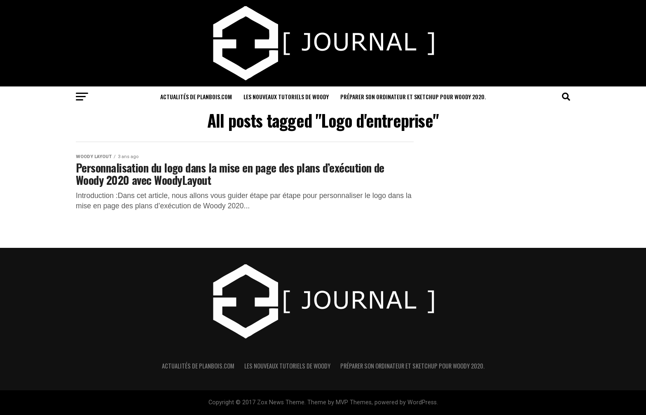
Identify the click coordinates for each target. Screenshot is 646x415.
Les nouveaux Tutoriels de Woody (286, 96)
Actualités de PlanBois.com (196, 96)
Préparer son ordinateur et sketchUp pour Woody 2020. (413, 96)
